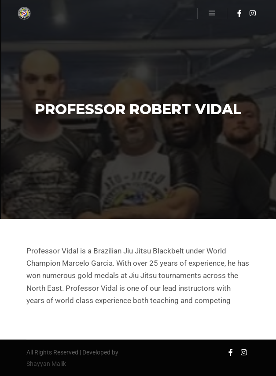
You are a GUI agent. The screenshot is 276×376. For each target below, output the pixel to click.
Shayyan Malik (46, 363)
